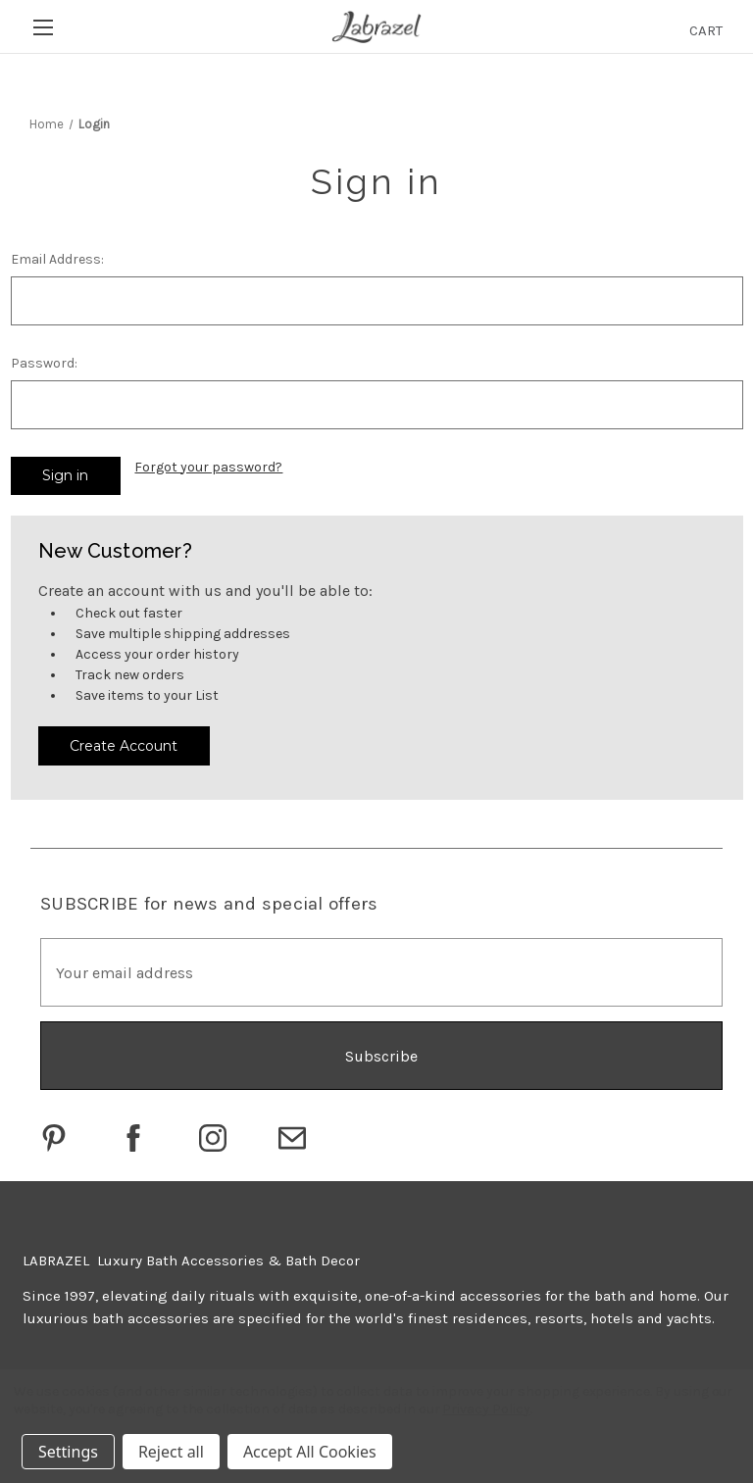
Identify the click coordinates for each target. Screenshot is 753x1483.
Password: (44, 363)
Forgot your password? (208, 467)
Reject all (171, 1451)
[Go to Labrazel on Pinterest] (54, 1138)
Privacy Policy (485, 1409)
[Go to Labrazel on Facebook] (133, 1138)
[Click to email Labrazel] (292, 1138)
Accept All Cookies (309, 1451)
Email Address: (57, 259)
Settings (68, 1451)
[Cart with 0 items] (706, 31)
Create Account (123, 746)
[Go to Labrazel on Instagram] (212, 1138)
